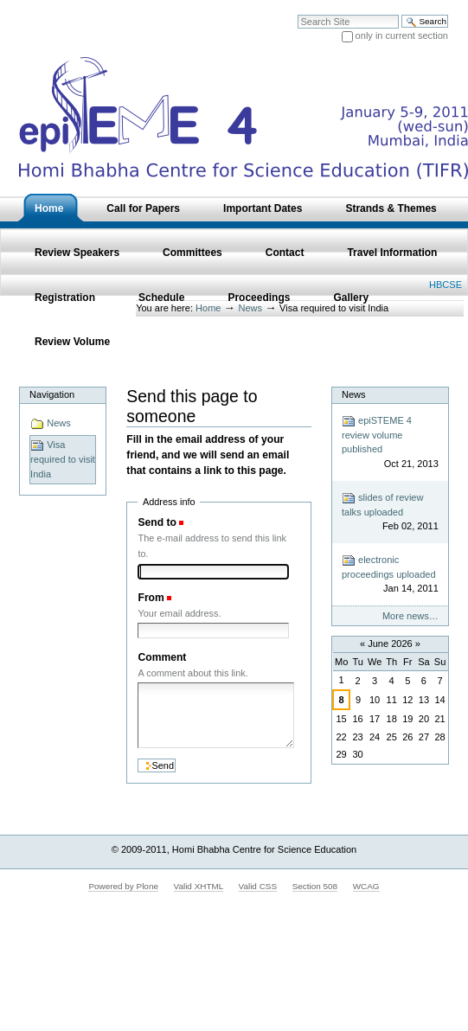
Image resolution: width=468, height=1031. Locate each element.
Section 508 (314, 886)
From (150, 598)
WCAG (366, 886)
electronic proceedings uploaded (390, 575)
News (50, 424)
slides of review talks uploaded (390, 512)
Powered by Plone (123, 886)
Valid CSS (258, 886)
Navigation (51, 394)
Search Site (297, 14)
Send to (157, 522)
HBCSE (445, 284)
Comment (162, 657)
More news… (410, 616)
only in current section (402, 35)
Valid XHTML (198, 886)
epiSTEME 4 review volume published (390, 442)
